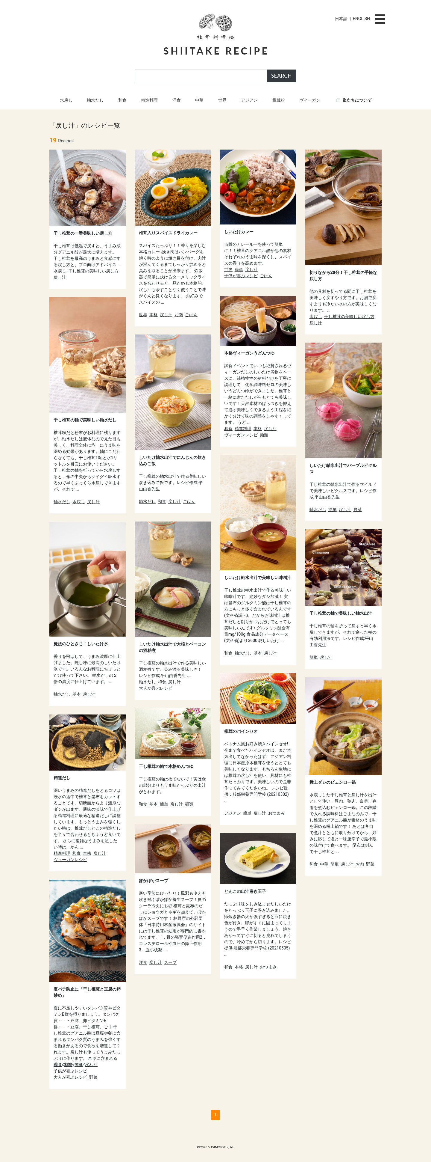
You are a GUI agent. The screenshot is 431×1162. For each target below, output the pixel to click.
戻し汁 (60, 277)
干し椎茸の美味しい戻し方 (93, 271)
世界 (222, 100)
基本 (258, 653)
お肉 (178, 314)
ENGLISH (361, 18)
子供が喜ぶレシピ (241, 275)
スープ (170, 962)
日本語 (341, 18)
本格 (153, 314)
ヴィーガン (309, 100)
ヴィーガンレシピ (241, 434)
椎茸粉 (278, 100)
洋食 (176, 100)
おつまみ (276, 813)
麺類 (264, 434)
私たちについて (356, 100)
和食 (122, 100)
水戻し (66, 100)
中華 (199, 100)
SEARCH (281, 76)
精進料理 (149, 100)
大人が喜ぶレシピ (155, 688)
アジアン (249, 100)
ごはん (191, 314)
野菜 (357, 509)
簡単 (239, 269)
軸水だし (95, 100)
